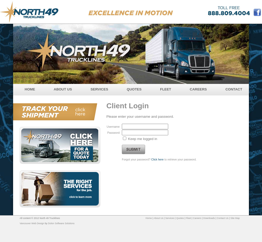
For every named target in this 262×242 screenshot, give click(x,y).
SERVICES (99, 89)
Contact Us (223, 218)
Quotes (180, 218)
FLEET (165, 89)
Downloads (209, 218)
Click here (157, 159)
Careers (197, 218)
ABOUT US (63, 89)
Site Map (235, 218)
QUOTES (134, 89)
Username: (113, 126)
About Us (158, 218)
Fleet (188, 218)
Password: (113, 132)
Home (149, 218)
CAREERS (198, 89)
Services (169, 218)
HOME (30, 89)
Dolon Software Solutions (61, 223)
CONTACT (233, 89)
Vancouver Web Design (32, 223)
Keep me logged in (142, 139)
